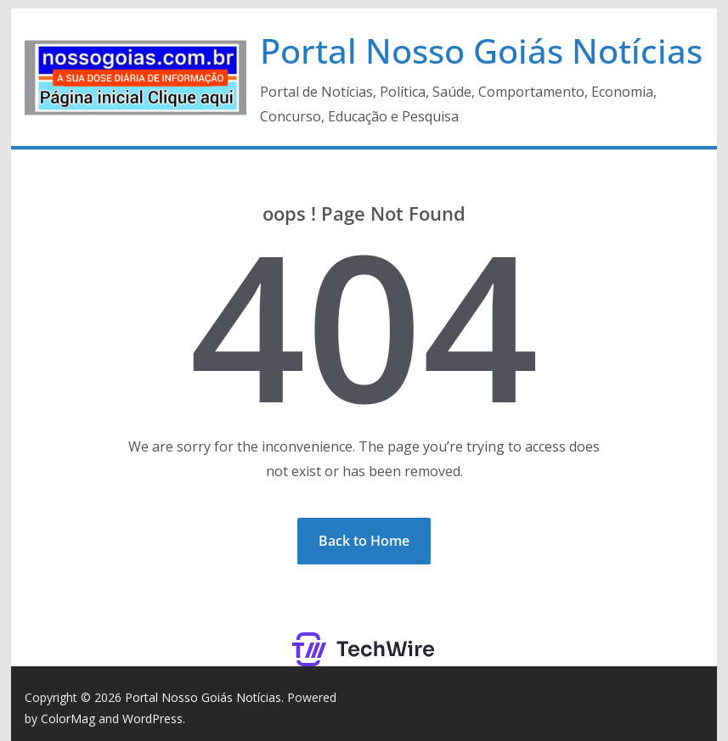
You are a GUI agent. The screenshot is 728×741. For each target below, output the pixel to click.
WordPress (152, 718)
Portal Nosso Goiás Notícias (481, 50)
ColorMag (68, 718)
